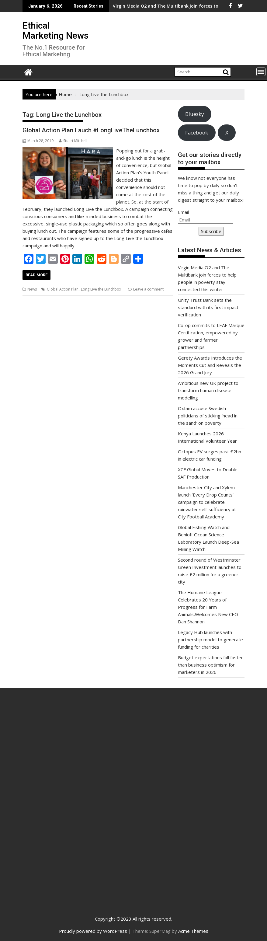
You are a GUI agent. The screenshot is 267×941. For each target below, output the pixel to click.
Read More (36, 275)
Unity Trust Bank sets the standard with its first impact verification (208, 307)
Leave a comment (148, 289)
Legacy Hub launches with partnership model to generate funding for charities (210, 639)
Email (183, 212)
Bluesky (194, 113)
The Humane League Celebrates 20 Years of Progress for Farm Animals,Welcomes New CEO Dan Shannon (208, 607)
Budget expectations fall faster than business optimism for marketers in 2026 (210, 664)
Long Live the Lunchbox (101, 289)
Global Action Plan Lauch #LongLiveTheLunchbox (91, 130)
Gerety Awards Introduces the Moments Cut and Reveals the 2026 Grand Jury (210, 365)
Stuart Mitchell (73, 140)
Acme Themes (193, 931)
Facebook (196, 132)
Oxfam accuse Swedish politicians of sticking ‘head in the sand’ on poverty (208, 415)
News (32, 289)
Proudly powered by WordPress (93, 931)
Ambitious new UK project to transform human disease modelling (208, 390)
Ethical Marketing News (55, 30)
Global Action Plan (62, 289)
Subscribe (211, 231)
